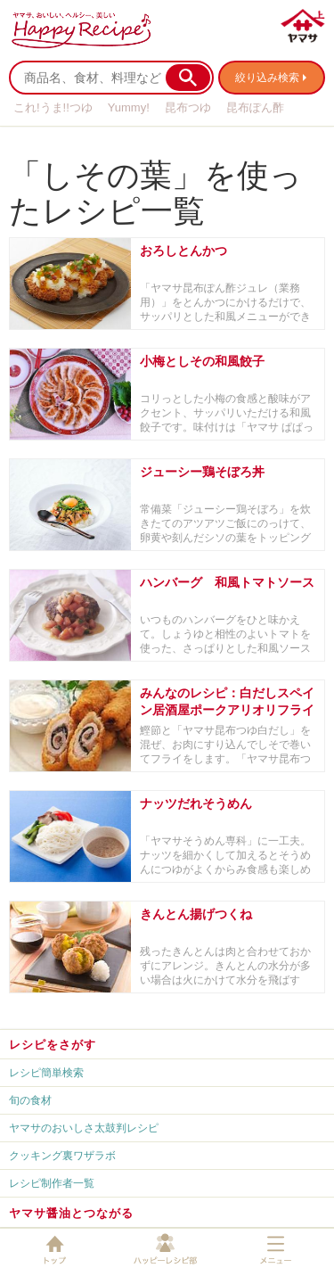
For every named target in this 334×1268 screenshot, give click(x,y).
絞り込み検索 (267, 77)
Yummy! (129, 107)
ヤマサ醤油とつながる (71, 1213)
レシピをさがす (52, 1044)
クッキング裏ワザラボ (62, 1155)
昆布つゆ (188, 107)
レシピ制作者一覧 (51, 1183)
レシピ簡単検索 (46, 1072)
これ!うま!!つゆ (53, 107)
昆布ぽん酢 (255, 107)
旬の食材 (30, 1100)
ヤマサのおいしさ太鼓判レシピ (84, 1128)
